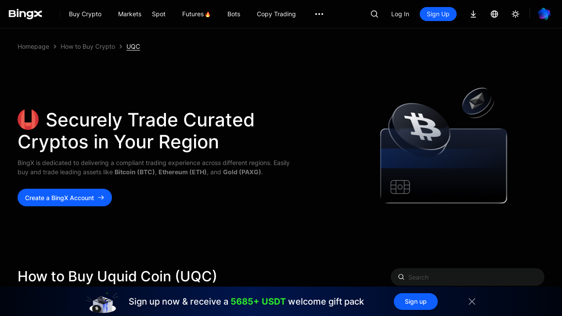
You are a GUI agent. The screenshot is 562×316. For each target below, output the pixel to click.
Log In (400, 14)
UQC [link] (133, 46)
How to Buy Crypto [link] (88, 46)
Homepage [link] (33, 46)
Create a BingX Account (64, 197)
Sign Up (438, 14)
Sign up (416, 301)
